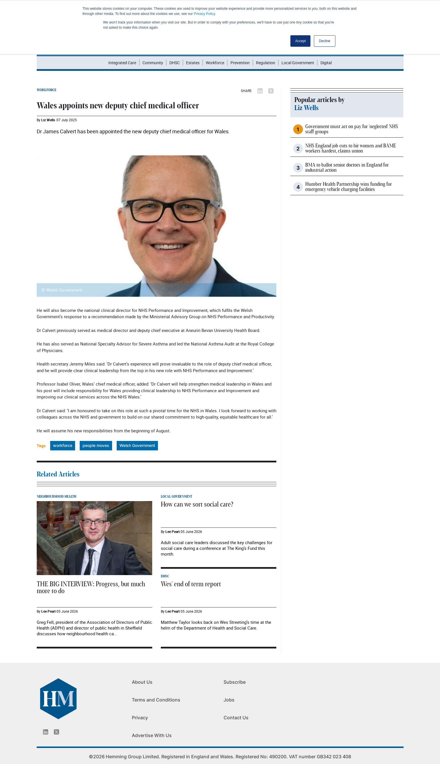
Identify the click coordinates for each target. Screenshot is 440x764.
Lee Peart (48, 611)
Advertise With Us (152, 735)
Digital (326, 62)
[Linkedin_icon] (45, 731)
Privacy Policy (204, 14)
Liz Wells (48, 120)
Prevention (240, 62)
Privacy (140, 717)
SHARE (246, 90)
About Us (142, 682)
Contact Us (236, 717)
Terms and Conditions (156, 700)
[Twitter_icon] (56, 731)
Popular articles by (319, 100)
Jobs (229, 700)
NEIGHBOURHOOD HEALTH (56, 496)
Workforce (215, 62)
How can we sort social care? (197, 504)
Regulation (265, 62)
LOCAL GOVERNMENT (176, 496)
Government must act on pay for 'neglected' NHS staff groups (351, 129)
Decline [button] (324, 41)
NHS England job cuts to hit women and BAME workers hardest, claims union (350, 148)
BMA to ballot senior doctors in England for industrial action (347, 168)
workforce (62, 445)
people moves (96, 445)
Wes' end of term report (191, 584)
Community (152, 62)
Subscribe (235, 682)
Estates (193, 62)
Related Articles (58, 474)
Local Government (297, 62)
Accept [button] (300, 41)
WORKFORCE (46, 90)
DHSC (174, 62)
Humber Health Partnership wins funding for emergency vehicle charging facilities (348, 187)
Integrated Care (122, 62)
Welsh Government (137, 445)
